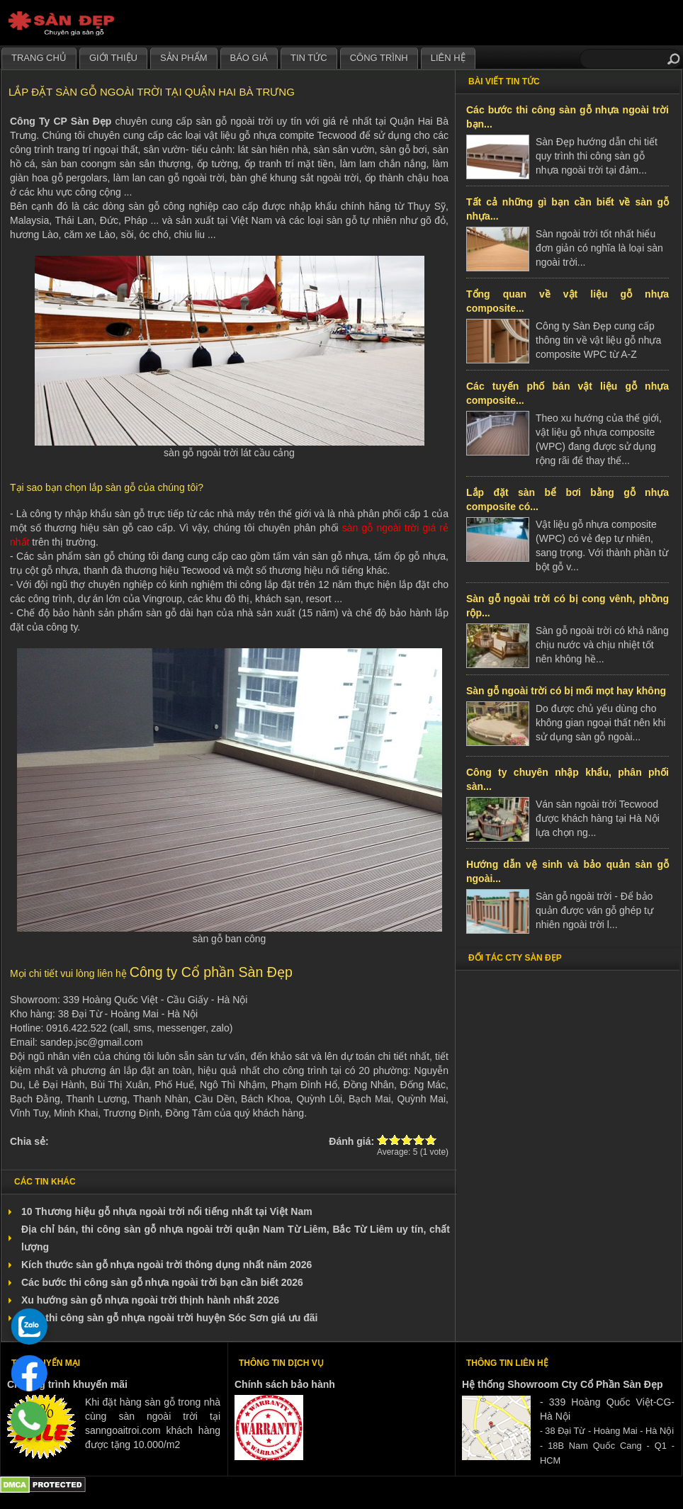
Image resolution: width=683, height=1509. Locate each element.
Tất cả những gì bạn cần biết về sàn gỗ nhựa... (567, 209)
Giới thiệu (113, 57)
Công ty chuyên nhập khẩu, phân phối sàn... (567, 779)
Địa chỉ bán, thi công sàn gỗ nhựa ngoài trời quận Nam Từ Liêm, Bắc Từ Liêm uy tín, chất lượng (235, 1238)
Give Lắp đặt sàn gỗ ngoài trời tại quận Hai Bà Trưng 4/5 (419, 1139)
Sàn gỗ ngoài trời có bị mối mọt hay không (566, 690)
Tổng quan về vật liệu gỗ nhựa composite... (567, 301)
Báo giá (249, 57)
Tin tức (308, 57)
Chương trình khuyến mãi (67, 1384)
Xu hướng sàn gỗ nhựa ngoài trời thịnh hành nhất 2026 (150, 1300)
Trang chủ (39, 57)
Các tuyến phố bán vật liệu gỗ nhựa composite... (567, 393)
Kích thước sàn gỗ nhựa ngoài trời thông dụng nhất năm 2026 (166, 1264)
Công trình (379, 57)
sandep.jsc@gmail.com (91, 1042)
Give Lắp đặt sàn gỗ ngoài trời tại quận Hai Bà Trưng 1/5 (383, 1139)
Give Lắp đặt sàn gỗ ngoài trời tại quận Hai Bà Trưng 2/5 (395, 1139)
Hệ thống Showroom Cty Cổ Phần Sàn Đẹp (562, 1384)
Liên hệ (448, 57)
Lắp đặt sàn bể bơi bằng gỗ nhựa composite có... (567, 499)
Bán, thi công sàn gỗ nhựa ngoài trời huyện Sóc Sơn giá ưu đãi (169, 1317)
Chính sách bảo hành (285, 1384)
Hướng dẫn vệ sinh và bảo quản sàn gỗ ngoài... (567, 871)
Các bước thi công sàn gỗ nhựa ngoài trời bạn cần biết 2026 (162, 1282)
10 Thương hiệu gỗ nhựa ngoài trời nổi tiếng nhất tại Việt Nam (166, 1211)
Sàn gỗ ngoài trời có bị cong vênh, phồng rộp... (567, 605)
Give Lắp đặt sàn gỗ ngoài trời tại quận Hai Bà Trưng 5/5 (431, 1139)
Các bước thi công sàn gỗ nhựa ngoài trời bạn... (567, 117)
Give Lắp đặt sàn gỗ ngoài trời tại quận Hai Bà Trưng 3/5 (407, 1139)
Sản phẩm (184, 57)
